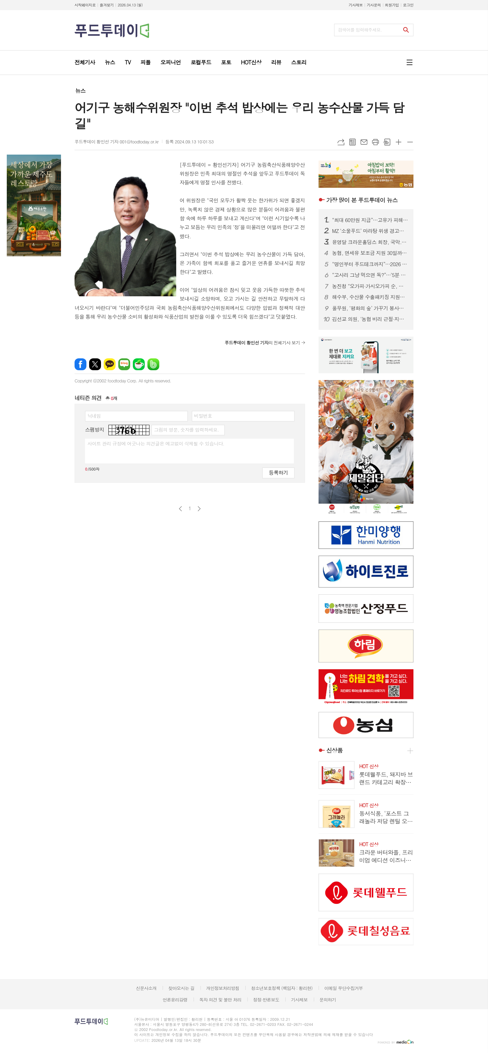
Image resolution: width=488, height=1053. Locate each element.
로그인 (408, 4)
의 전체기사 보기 (262, 342)
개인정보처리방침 (222, 988)
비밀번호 (203, 415)
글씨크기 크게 (398, 142)
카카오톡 (110, 364)
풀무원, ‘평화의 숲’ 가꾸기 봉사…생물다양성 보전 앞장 (370, 308)
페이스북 (80, 364)
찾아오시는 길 (181, 988)
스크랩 (387, 142)
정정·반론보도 (266, 999)
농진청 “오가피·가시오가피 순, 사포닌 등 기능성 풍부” (370, 286)
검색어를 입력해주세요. (360, 29)
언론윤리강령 (175, 999)
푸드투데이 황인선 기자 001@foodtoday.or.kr (117, 141)
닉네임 (94, 415)
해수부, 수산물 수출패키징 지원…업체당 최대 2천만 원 (370, 297)
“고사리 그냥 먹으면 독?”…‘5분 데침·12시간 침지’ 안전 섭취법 (370, 275)
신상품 (334, 751)
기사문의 (374, 4)
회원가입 (392, 4)
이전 (180, 509)
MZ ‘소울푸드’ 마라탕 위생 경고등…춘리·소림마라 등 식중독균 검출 (370, 230)
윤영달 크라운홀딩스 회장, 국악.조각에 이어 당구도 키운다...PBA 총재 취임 (370, 242)
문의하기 (327, 999)
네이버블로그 (124, 364)
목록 (352, 142)
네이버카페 (139, 364)
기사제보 (356, 4)
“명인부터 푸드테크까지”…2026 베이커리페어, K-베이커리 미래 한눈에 (370, 264)
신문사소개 (146, 988)
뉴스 (80, 91)
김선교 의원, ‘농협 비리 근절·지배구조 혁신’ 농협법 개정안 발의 (370, 319)
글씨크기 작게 (410, 142)
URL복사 (341, 142)
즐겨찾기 (107, 4)
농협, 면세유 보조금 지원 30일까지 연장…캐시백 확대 (370, 253)
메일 (364, 142)
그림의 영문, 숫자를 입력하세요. (186, 429)
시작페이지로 (85, 4)
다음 (199, 509)
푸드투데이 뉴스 (362, 200)
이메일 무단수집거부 (343, 988)
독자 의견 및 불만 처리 (220, 999)
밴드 (153, 364)
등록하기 (278, 472)
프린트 (375, 142)
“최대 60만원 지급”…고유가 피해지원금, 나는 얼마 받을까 (370, 220)
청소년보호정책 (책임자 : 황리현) (281, 988)
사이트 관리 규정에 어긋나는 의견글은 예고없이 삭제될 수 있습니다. (155, 443)
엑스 (95, 364)
